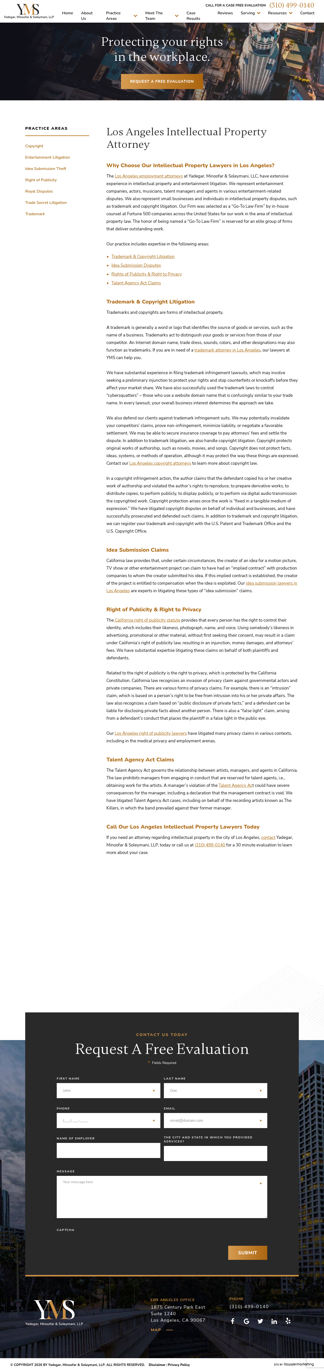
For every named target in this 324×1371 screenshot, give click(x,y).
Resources (280, 13)
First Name (106, 1079)
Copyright (34, 146)
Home (67, 13)
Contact (307, 13)
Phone (106, 1108)
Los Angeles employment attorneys (149, 176)
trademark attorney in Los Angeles (227, 350)
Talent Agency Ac (235, 785)
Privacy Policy (179, 1365)
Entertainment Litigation (47, 157)
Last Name (213, 1079)
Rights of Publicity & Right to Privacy (146, 274)
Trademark (35, 214)
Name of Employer (76, 1138)
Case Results (193, 15)
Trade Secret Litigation (46, 202)
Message (159, 1171)
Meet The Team (162, 15)
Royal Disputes (39, 191)
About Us (87, 15)
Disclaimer (157, 1365)
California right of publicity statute (147, 620)
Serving (250, 13)
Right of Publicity (41, 180)
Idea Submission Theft (45, 169)
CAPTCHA (66, 1230)
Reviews (225, 13)
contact (268, 837)
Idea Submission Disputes (136, 265)
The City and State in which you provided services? (208, 1139)
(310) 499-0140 (292, 5)
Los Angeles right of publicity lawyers (151, 733)
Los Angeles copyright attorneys (160, 463)
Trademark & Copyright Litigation (143, 257)
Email (213, 1108)
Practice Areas (121, 15)
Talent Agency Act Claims (136, 283)
